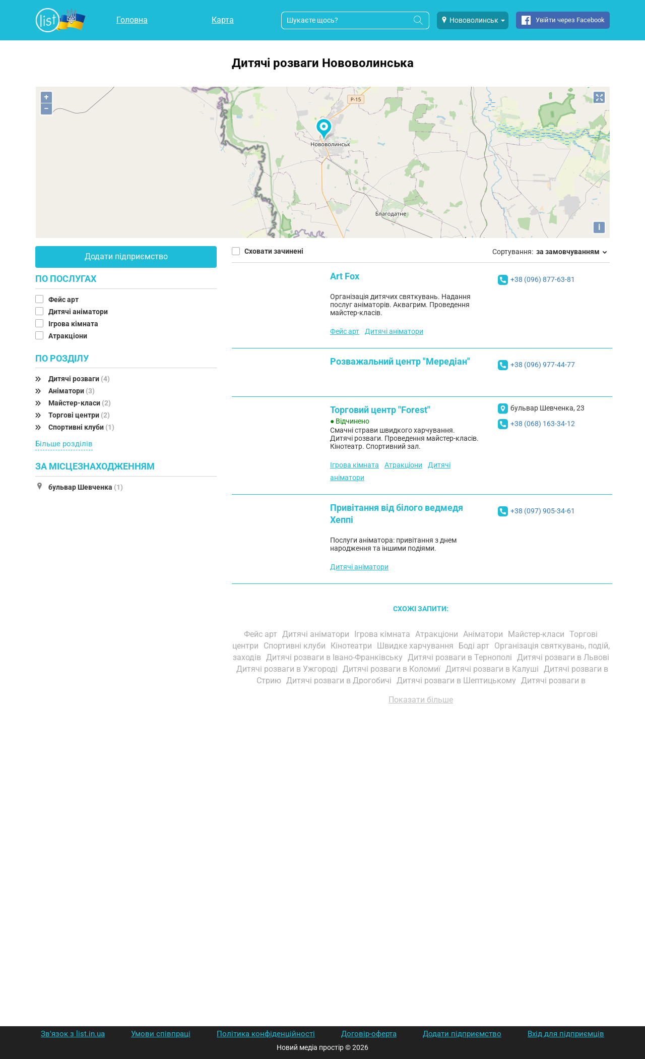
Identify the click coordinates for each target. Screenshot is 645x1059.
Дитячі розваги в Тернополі (461, 657)
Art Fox (344, 276)
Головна (132, 20)
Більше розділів (64, 443)
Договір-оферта (369, 1033)
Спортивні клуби (81, 427)
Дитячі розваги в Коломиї (392, 669)
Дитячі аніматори (78, 312)
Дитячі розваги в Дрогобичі (340, 680)
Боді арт (475, 646)
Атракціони (68, 336)
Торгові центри (79, 415)
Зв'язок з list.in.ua (73, 1033)
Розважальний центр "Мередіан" (400, 361)
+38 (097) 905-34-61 (542, 511)
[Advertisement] (420, 827)
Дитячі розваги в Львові (563, 657)
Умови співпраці (160, 1033)
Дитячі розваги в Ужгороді (288, 669)
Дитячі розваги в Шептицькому (457, 680)
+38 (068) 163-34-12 (542, 424)
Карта (223, 20)
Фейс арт (64, 300)
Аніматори (71, 391)
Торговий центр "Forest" (380, 409)
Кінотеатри (352, 646)
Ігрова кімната (74, 324)
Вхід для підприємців (566, 1033)
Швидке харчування (416, 646)
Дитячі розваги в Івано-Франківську (335, 657)
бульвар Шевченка (85, 487)
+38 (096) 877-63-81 (542, 279)
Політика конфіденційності (266, 1033)
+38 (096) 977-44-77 (542, 365)
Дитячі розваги (79, 379)
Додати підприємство (126, 256)
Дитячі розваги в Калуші (493, 669)
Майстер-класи (79, 403)
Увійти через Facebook (570, 20)
